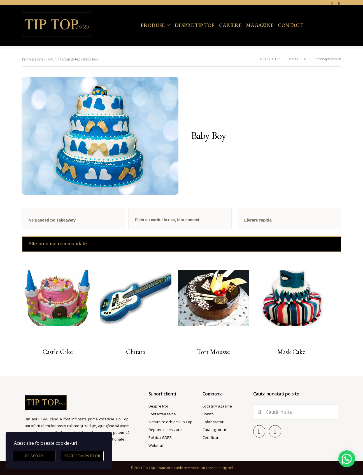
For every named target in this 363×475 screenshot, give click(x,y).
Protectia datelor (82, 455)
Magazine (259, 25)
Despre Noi (158, 406)
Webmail (156, 445)
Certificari (211, 437)
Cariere (230, 25)
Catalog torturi (215, 429)
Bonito (208, 413)
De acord (34, 455)
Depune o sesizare (165, 429)
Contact (290, 25)
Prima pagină (32, 59)
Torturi (51, 59)
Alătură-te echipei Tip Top (170, 421)
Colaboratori (213, 421)
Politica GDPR (160, 437)
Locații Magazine (217, 406)
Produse (153, 25)
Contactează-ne (162, 413)
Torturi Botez (69, 59)
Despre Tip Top (195, 25)
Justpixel (226, 467)
